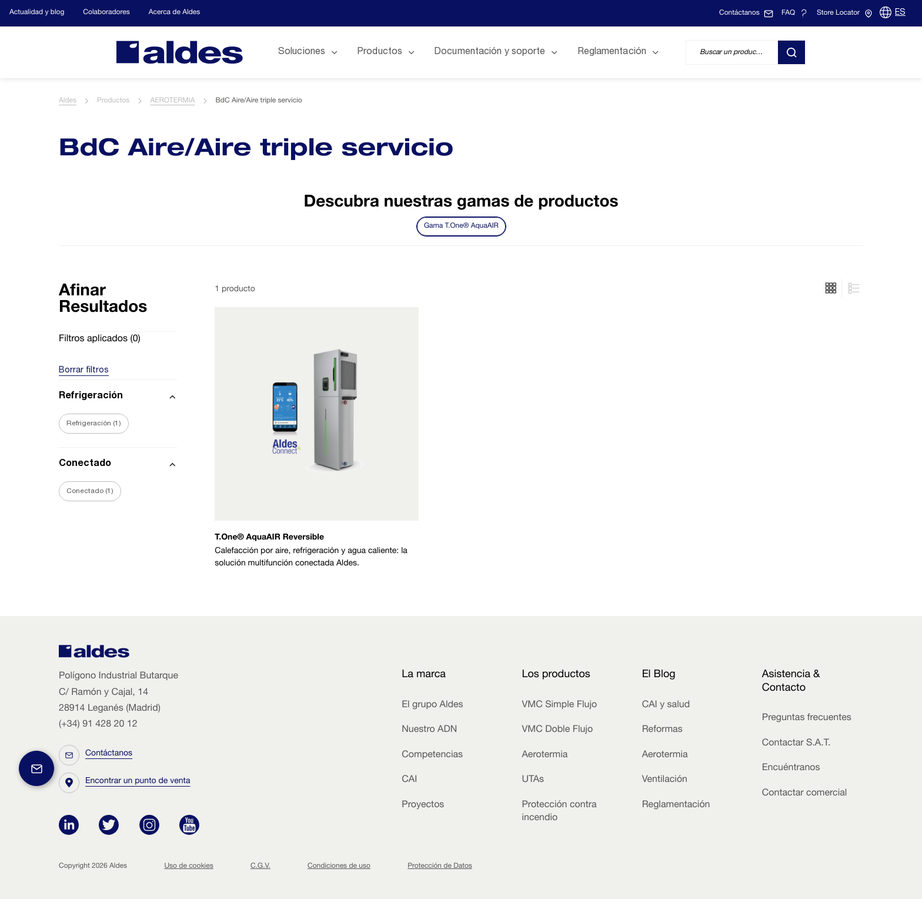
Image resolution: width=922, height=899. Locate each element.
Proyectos (423, 805)
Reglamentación (676, 805)
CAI (409, 780)
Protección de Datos (439, 866)
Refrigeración (93, 423)
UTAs (533, 780)
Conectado (89, 491)
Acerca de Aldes (175, 12)
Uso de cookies (188, 866)
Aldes (67, 101)
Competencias (432, 755)
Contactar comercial (804, 793)
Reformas (662, 730)
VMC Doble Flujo (557, 730)
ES (900, 13)
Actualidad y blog (36, 12)
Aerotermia (544, 755)
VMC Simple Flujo (559, 705)
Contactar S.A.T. (796, 743)
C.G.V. (260, 866)
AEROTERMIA (172, 101)
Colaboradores (106, 12)
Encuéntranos (791, 768)
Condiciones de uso (339, 866)
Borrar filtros (84, 371)
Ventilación (664, 780)
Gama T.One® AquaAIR (461, 226)
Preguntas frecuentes (806, 718)
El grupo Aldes (432, 705)
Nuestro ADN (429, 730)
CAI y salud (666, 705)
